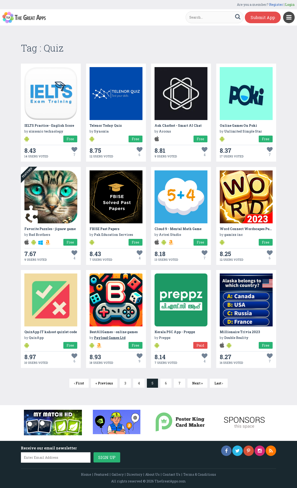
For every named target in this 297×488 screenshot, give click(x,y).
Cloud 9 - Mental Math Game (178, 229)
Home (86, 474)
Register (276, 4)
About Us (152, 474)
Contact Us (171, 474)
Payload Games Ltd (110, 337)
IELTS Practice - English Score (49, 125)
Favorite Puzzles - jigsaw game (50, 229)
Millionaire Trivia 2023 (240, 332)
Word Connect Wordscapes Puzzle (248, 229)
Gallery (118, 474)
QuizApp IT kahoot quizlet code (50, 332)
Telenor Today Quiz (106, 125)
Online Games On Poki (238, 125)
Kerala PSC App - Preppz (175, 332)
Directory (134, 474)
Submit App (263, 17)
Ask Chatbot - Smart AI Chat (178, 125)
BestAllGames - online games (114, 332)
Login (290, 4)
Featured (101, 474)
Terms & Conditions (199, 474)
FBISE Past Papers (104, 229)
